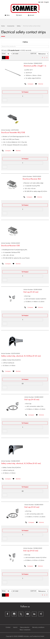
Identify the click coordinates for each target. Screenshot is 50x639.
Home (3, 26)
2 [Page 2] (44, 57)
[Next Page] (47, 57)
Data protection (24, 627)
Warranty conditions (38, 627)
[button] (43, 2)
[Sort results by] (42, 53)
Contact (8, 627)
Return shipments (25, 630)
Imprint (15, 627)
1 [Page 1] (42, 57)
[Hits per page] (9, 53)
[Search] (25, 46)
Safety (19, 26)
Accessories (10, 26)
